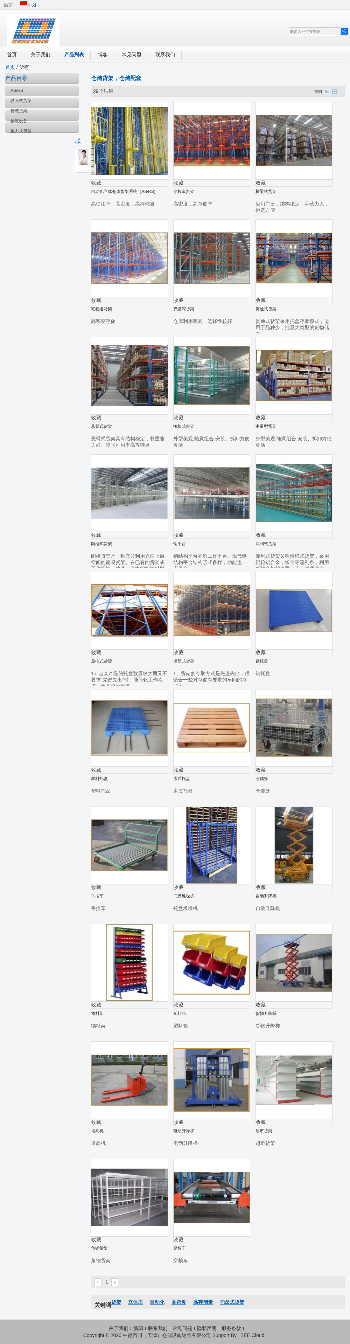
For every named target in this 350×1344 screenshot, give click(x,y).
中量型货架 (265, 426)
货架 (116, 1302)
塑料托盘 (99, 778)
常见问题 (131, 54)
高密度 (179, 1302)
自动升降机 (265, 896)
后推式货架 (101, 661)
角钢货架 (99, 1248)
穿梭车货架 (183, 191)
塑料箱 (179, 1013)
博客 (103, 54)
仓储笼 (261, 778)
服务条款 (231, 1328)
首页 (12, 54)
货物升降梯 (265, 1013)
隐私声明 (207, 1328)
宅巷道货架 (101, 308)
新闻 (138, 1328)
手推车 (97, 896)
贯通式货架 (265, 308)
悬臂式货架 (101, 426)
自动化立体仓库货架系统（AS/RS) (123, 191)
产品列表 (74, 54)
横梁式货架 (265, 191)
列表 (327, 91)
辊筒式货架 (183, 661)
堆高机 (97, 1130)
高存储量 (203, 1302)
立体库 (135, 1302)
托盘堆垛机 (183, 896)
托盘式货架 (232, 1302)
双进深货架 (183, 308)
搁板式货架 (183, 426)
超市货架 (263, 1130)
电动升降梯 (183, 1130)
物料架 (97, 1013)
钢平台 (179, 543)
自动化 (157, 1302)
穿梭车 (179, 1248)
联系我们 (165, 54)
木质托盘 (181, 778)
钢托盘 (261, 661)
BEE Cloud (252, 1335)
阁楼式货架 (101, 543)
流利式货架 (265, 543)
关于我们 (40, 54)
